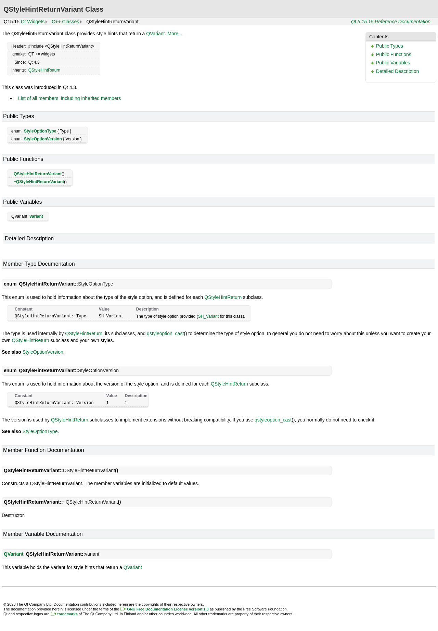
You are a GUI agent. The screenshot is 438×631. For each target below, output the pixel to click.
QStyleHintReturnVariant (38, 174)
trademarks (67, 613)
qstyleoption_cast (165, 333)
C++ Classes (65, 21)
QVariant (155, 33)
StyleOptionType (40, 131)
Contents (378, 36)
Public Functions (393, 54)
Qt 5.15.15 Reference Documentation (390, 21)
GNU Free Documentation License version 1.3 (167, 608)
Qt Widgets (32, 21)
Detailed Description (397, 71)
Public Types (389, 46)
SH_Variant (208, 316)
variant (36, 216)
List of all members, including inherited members (69, 98)
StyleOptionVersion (43, 139)
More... (174, 33)
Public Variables (393, 62)
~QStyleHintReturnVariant (39, 181)
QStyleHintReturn (44, 70)
